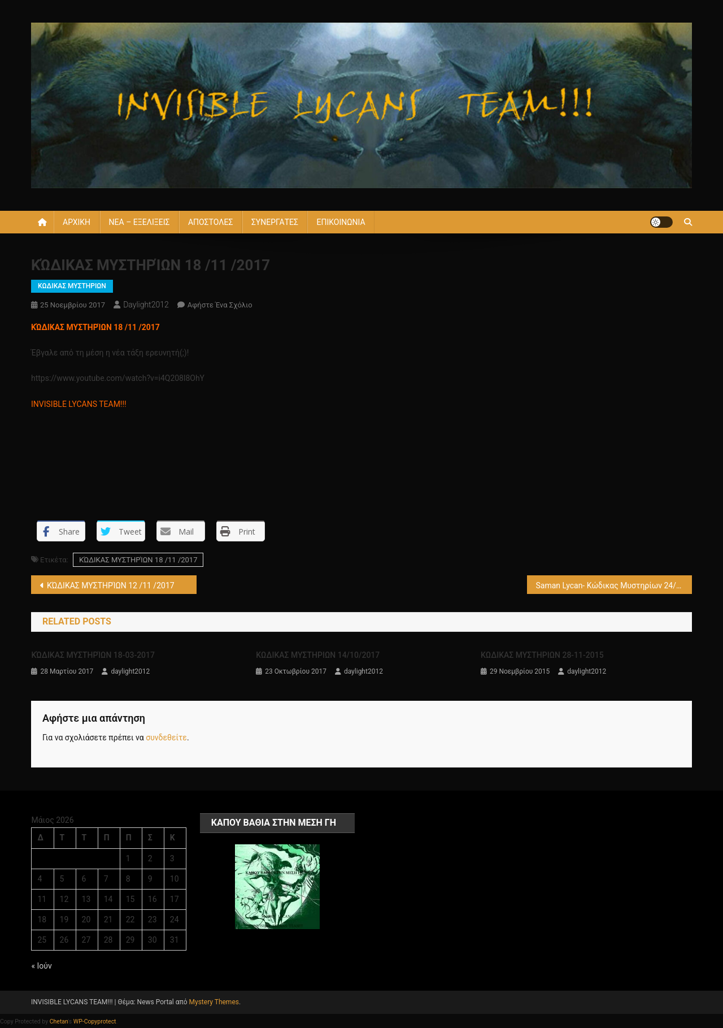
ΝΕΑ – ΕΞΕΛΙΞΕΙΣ (139, 222)
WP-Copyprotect (94, 1021)
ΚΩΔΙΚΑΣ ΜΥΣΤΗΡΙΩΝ (72, 286)
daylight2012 (146, 304)
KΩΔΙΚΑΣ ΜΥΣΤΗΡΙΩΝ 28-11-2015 (542, 655)
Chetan (59, 1021)
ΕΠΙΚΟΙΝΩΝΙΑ (340, 222)
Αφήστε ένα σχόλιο (220, 305)
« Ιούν (41, 965)
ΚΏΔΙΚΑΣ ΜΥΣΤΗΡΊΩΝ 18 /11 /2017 (138, 560)
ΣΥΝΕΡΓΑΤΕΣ (274, 222)
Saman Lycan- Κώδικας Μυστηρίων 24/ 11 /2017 (614, 585)
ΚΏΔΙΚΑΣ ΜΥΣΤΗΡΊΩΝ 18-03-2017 (93, 655)
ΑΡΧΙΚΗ (76, 222)
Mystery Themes (214, 1002)
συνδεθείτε (166, 737)
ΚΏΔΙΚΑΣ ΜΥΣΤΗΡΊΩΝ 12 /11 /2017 (111, 585)
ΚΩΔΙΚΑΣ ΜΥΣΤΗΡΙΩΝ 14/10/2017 (318, 655)
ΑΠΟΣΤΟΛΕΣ (210, 222)
